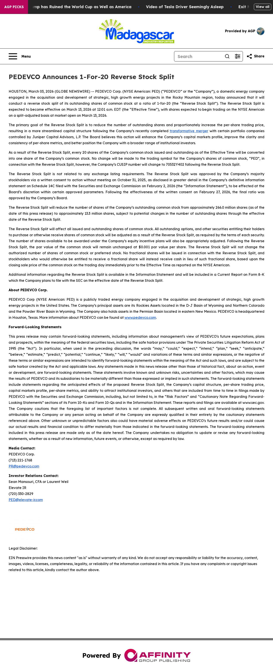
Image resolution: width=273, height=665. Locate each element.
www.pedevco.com (140, 317)
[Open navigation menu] (20, 56)
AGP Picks (14, 7)
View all (262, 7)
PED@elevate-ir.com (26, 500)
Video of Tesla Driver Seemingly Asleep (188, 6)
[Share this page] (255, 56)
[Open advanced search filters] (237, 56)
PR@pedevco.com (24, 466)
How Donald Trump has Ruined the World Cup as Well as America (70, 6)
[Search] (198, 56)
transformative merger (189, 131)
